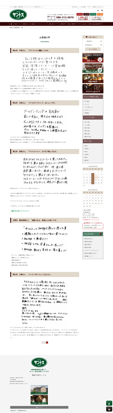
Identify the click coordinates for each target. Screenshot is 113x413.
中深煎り (88, 148)
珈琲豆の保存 (89, 241)
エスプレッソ (89, 103)
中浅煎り (88, 142)
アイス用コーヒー (90, 100)
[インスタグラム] (98, 4)
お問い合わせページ (87, 365)
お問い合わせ (75, 1)
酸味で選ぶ (89, 127)
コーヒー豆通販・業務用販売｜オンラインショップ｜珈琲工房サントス (53, 412)
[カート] (102, 4)
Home (11, 21)
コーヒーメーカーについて (93, 244)
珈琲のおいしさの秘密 (29, 17)
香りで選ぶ (89, 115)
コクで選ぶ (89, 118)
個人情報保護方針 (52, 410)
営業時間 (86, 221)
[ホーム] (11, 17)
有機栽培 (88, 106)
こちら (38, 386)
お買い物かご (93, 30)
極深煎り (88, 154)
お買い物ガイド (53, 17)
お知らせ (84, 17)
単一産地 (88, 95)
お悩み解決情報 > (89, 227)
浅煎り (87, 139)
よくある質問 (82, 1)
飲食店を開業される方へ (92, 247)
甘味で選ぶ (89, 121)
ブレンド (88, 98)
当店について (17, 17)
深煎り (87, 151)
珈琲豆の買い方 (90, 232)
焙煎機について (90, 249)
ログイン (89, 1)
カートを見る (93, 42)
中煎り (87, 145)
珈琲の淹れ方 (89, 238)
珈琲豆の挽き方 (90, 235)
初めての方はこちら (99, 1)
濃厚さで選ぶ (89, 130)
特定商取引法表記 (61, 410)
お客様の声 (63, 17)
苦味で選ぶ (89, 124)
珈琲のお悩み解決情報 (94, 17)
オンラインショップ (41, 17)
